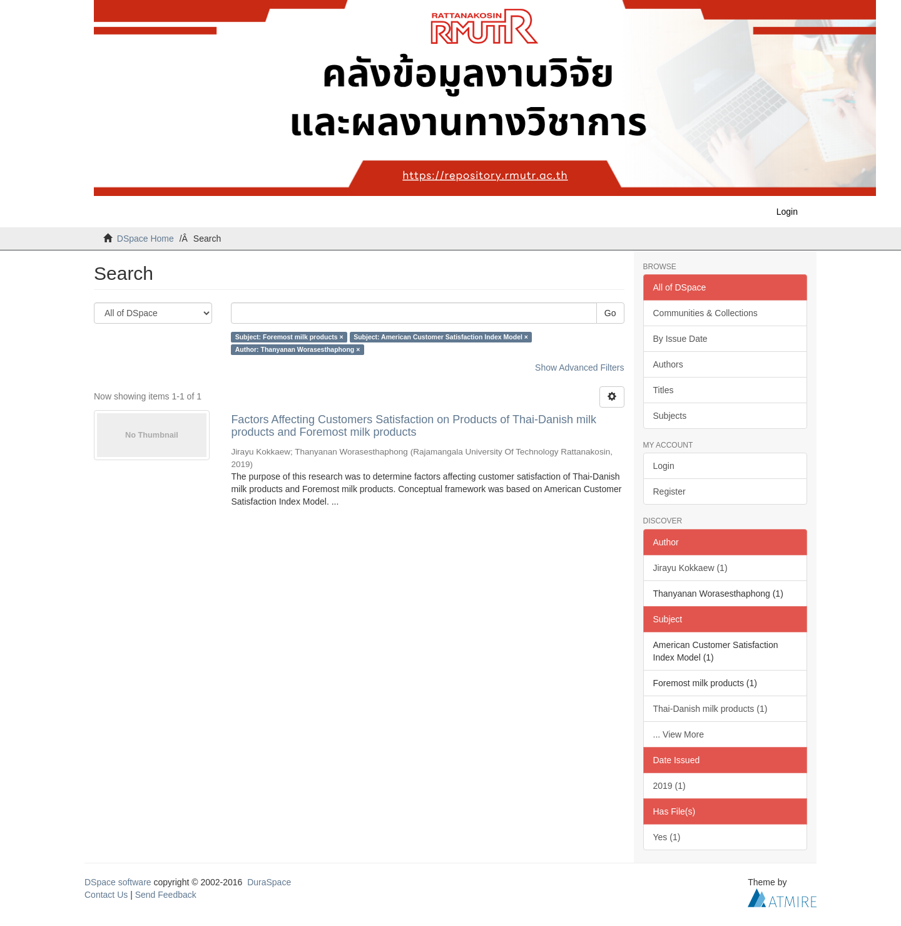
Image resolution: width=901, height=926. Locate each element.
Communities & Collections (705, 313)
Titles (663, 390)
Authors (668, 364)
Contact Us (106, 895)
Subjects (670, 416)
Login (663, 466)
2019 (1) (669, 786)
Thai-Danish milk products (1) (710, 709)
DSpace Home (145, 239)
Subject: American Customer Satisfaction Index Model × (441, 337)
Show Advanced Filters (579, 368)
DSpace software (117, 882)
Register (669, 491)
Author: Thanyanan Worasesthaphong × (297, 349)
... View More (678, 734)
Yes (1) (667, 837)
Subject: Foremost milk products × (289, 337)
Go (610, 313)
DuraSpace (269, 882)
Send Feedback (165, 895)
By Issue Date (680, 339)
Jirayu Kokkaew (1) (690, 568)
